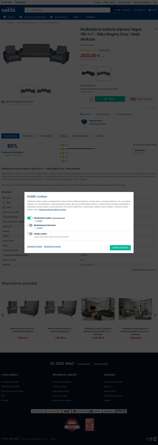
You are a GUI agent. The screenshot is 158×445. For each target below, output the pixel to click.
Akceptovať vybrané (52, 246)
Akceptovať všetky (120, 247)
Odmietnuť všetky (34, 246)
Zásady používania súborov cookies (52, 210)
